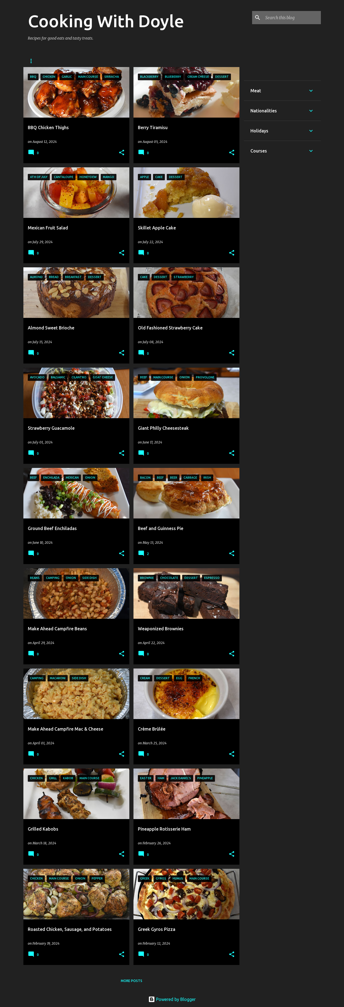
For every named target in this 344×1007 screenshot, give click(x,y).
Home (33, 61)
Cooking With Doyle (106, 20)
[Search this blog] (292, 17)
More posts (131, 981)
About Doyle (62, 61)
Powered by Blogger (172, 999)
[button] (121, 153)
